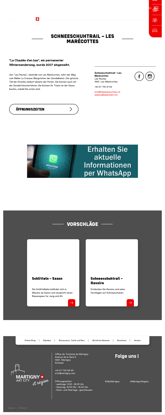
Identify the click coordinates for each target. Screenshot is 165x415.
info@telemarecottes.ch (107, 92)
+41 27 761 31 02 (103, 87)
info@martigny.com (65, 373)
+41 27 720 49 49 (64, 370)
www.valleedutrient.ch (106, 95)
